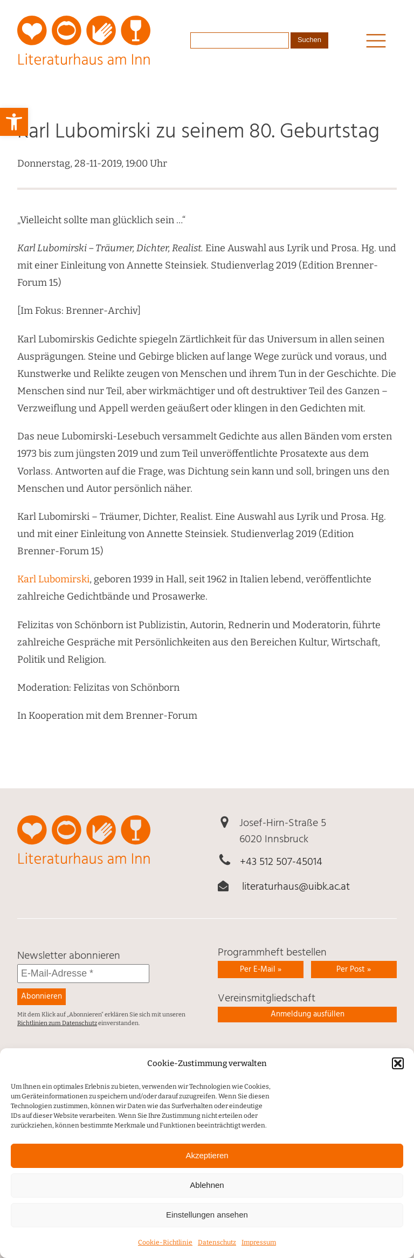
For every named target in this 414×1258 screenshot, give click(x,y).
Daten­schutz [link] (217, 1249)
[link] (14, 122)
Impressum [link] (259, 1249)
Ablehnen (207, 1191)
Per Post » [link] (353, 969)
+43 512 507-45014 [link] (281, 862)
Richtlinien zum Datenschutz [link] (57, 1023)
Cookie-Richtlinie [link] (165, 1249)
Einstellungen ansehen (207, 1221)
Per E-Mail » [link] (260, 969)
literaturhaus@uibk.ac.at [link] (296, 887)
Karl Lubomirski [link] (53, 579)
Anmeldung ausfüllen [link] (307, 1014)
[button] (397, 1069)
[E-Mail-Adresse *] (83, 973)
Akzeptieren (206, 1161)
